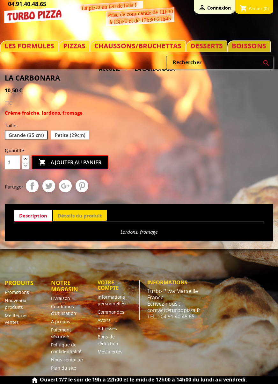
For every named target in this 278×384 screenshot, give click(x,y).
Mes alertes (110, 352)
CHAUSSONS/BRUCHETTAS (137, 46)
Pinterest (82, 186)
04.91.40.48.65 (27, 4)
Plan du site (63, 368)
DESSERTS (206, 46)
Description (33, 215)
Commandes (111, 312)
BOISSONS (249, 46)
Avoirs (104, 320)
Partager (32, 186)
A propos (60, 321)
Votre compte (108, 285)
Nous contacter (67, 360)
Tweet (48, 186)
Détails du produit (80, 215)
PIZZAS (74, 46)
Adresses (107, 328)
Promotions (17, 292)
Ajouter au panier (70, 163)
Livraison (60, 298)
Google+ (65, 186)
